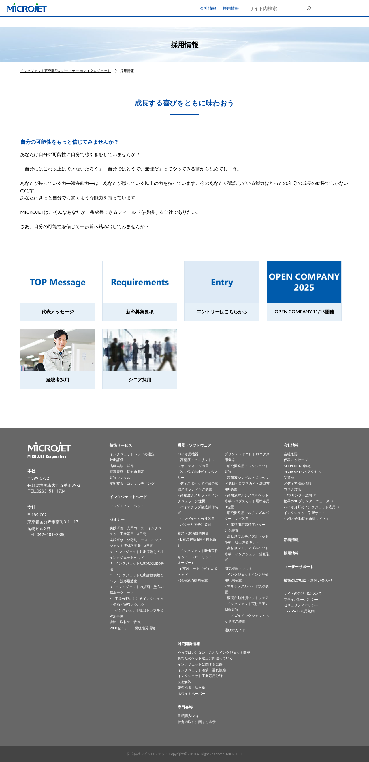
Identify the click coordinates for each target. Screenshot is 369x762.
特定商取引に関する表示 (197, 722)
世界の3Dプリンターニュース (307, 501)
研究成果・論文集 (191, 687)
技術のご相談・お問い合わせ (308, 580)
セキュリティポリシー (301, 605)
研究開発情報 (206, 21)
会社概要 (291, 454)
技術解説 (184, 682)
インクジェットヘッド (115, 21)
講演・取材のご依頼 (125, 622)
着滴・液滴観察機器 (193, 533)
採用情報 (231, 8)
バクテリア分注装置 (195, 524)
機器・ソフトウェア (160, 21)
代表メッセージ (296, 460)
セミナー (251, 21)
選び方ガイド (235, 630)
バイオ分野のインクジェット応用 (310, 507)
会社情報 (208, 8)
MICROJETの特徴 (297, 466)
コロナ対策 (292, 489)
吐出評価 (116, 460)
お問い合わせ (346, 20)
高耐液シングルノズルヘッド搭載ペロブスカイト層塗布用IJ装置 (247, 483)
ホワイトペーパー (191, 693)
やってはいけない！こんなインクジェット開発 (214, 652)
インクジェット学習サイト (304, 513)
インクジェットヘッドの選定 (132, 454)
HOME (25, 21)
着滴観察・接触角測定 (127, 471)
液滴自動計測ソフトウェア (248, 598)
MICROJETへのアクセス (302, 471)
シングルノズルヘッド (127, 506)
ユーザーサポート (349, 7)
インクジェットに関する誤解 (200, 664)
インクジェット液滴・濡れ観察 (202, 670)
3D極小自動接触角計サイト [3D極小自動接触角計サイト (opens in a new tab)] (305, 518)
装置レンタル (120, 477)
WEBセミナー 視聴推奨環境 (132, 628)
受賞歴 (289, 477)
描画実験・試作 (122, 466)
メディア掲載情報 (297, 483)
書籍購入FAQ (188, 716)
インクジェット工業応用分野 (200, 676)
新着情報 (291, 539)
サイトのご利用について (303, 593)
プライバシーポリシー (301, 599)
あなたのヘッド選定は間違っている (205, 658)
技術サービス (70, 21)
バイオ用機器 (188, 454)
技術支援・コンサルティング (132, 483)
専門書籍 (296, 21)
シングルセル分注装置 (197, 518)
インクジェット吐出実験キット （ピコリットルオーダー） (198, 557)
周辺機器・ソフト (238, 568)
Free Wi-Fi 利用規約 (299, 611)
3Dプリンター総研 (298, 495)
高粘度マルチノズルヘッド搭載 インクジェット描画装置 (247, 554)
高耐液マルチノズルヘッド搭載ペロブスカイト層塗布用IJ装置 (247, 501)
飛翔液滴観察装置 (194, 580)
